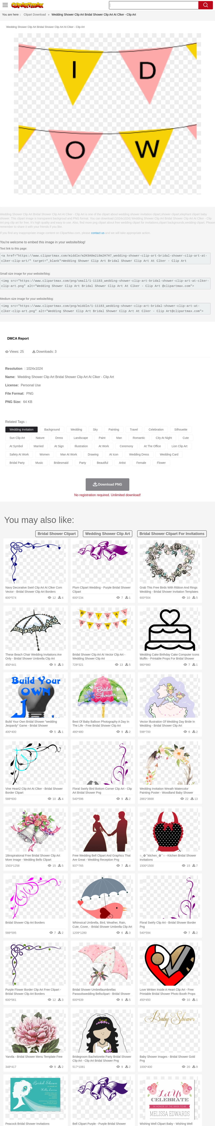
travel (134, 429)
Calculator (198, 1100)
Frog (126, 1087)
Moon (133, 1081)
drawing (93, 454)
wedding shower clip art (107, 534)
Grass (111, 1081)
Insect (150, 1087)
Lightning (122, 1081)
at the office (152, 446)
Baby (29, 1094)
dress (59, 437)
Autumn (31, 1081)
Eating (161, 1106)
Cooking (182, 1106)
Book (44, 1100)
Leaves (42, 1081)
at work (104, 446)
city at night (164, 437)
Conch (63, 1081)
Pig (188, 1087)
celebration (156, 429)
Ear (95, 1094)
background (52, 429)
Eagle (97, 1087)
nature (40, 437)
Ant (19, 1087)
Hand (192, 1094)
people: (9, 1093)
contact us (97, 233)
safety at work (19, 454)
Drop (194, 1081)
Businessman (72, 1094)
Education (91, 1100)
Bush (176, 1081)
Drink (52, 1106)
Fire (81, 1081)
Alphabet (185, 1100)
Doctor (86, 1094)
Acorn (20, 1081)
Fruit (74, 1106)
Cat (54, 1087)
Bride (38, 1094)
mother (58, 1094)
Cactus (53, 1081)
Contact (175, 1117)
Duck (88, 1087)
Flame (89, 1081)
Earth (73, 1081)
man (119, 437)
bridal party (17, 462)
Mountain (156, 1081)
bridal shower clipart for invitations (172, 534)
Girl (139, 1094)
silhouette (180, 429)
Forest (203, 1081)
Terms (144, 1117)
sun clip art (17, 437)
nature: (9, 1081)
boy (145, 1094)
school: (9, 1100)
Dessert (41, 1106)
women (44, 454)
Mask (20, 1094)
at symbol (16, 446)
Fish (118, 1087)
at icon (114, 454)
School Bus (106, 1100)
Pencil (80, 1100)
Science (153, 1100)
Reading (69, 1100)
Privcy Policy (159, 1117)
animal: (9, 1087)
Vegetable (119, 1106)
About (133, 1117)
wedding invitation (21, 429)
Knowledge (130, 1100)
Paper (164, 1100)
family (47, 1094)
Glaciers (100, 1081)
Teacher (33, 1100)
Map (118, 1100)
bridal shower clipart (57, 534)
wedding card (169, 454)
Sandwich (93, 1106)
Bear (27, 1087)
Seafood (106, 1106)
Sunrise (144, 1081)
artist (122, 462)
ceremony (126, 446)
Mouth (164, 1094)
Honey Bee (138, 1087)
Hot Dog (194, 1106)
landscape (81, 437)
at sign (59, 446)
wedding (76, 429)
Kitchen (132, 1106)
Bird (34, 1087)
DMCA (187, 1117)
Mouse (180, 1087)
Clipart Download (35, 14)
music (39, 462)
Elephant (109, 1087)
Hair (131, 1094)
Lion (159, 1087)
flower (161, 462)
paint (102, 437)
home (123, 1094)
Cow (72, 1087)
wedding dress (139, 454)
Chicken (63, 1087)
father (154, 1094)
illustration (81, 446)
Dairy (31, 1106)
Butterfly (44, 1087)
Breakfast (20, 1106)
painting (114, 429)
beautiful (102, 462)
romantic (139, 437)
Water (167, 1081)
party (82, 462)
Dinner (142, 1106)
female (141, 462)
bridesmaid (61, 462)
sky (95, 429)
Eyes (102, 1094)
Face (173, 1094)
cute (186, 437)
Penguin (197, 1087)
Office (174, 1100)
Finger (182, 1094)
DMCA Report (18, 338)
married (38, 446)
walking (112, 1094)
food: (8, 1106)
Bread (171, 1106)
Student (22, 1100)
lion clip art (179, 446)
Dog (80, 1087)
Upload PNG (202, 1117)
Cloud (185, 1081)
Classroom (55, 1100)
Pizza (152, 1106)
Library (142, 1100)
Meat (82, 1106)
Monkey (168, 1087)
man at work (68, 454)
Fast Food (63, 1106)
